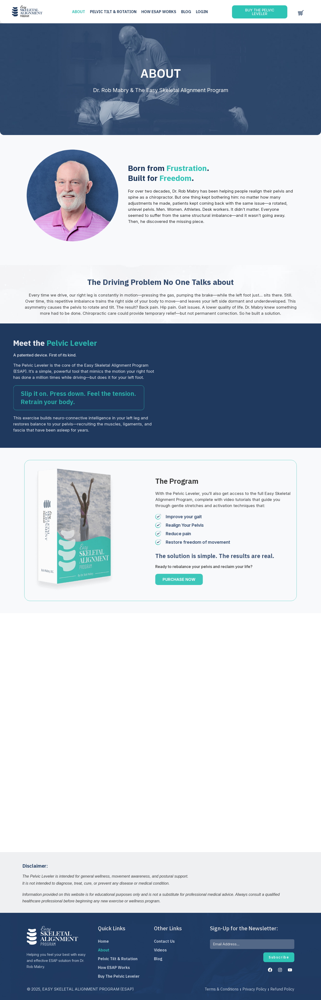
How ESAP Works (114, 967)
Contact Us (164, 941)
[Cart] (300, 12)
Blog (188, 11)
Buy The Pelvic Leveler (119, 976)
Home (103, 941)
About (103, 950)
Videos (160, 950)
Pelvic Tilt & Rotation (117, 958)
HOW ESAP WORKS (160, 11)
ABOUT (80, 11)
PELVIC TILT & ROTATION (115, 11)
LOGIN (203, 11)
